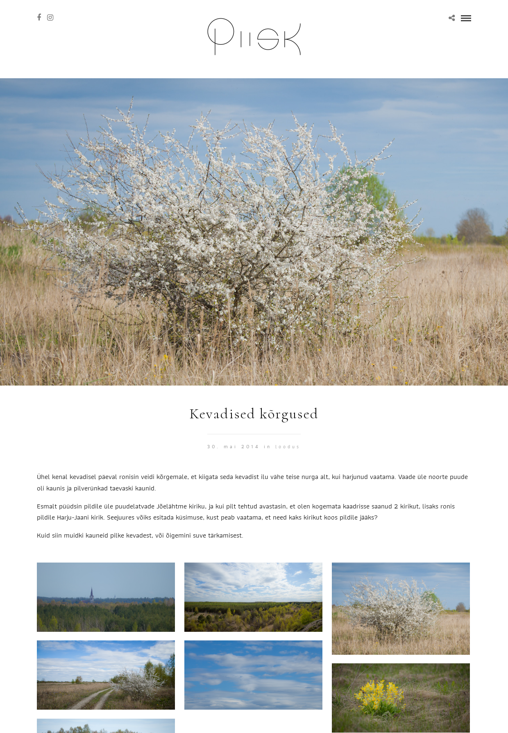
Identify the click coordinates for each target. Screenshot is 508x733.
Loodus (288, 446)
